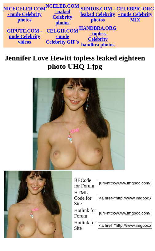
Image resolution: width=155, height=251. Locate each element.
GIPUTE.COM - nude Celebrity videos (24, 36)
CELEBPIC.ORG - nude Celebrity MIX (135, 14)
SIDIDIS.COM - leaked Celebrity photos (98, 14)
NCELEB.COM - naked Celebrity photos (62, 14)
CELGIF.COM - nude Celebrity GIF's (62, 36)
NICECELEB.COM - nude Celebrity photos (24, 14)
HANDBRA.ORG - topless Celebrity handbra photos (97, 36)
